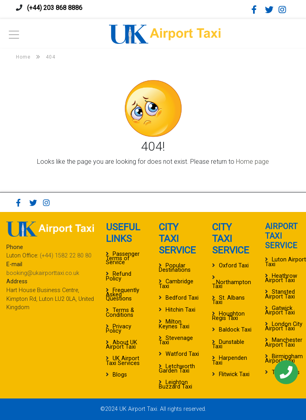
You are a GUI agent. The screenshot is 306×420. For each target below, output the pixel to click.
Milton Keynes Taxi (174, 324)
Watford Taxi (182, 354)
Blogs (120, 374)
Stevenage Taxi (176, 340)
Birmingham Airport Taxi (284, 358)
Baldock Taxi (235, 329)
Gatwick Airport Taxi (280, 310)
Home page (252, 161)
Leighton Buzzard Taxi (175, 384)
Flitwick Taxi (234, 374)
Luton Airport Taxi (285, 261)
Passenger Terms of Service (123, 258)
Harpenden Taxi (229, 360)
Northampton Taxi (231, 284)
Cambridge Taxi (176, 283)
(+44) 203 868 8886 (54, 8)
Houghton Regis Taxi (228, 316)
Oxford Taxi (234, 265)
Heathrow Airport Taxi (281, 278)
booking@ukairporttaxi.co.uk (42, 273)
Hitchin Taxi (180, 309)
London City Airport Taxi (283, 326)
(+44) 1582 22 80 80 (66, 255)
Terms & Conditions (120, 312)
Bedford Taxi (182, 297)
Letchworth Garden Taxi (177, 368)
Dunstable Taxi (228, 344)
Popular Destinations (175, 267)
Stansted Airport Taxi (280, 294)
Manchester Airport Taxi (283, 342)
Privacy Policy (118, 328)
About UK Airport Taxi (121, 344)
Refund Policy (118, 276)
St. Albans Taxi (228, 300)
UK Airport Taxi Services (123, 360)
